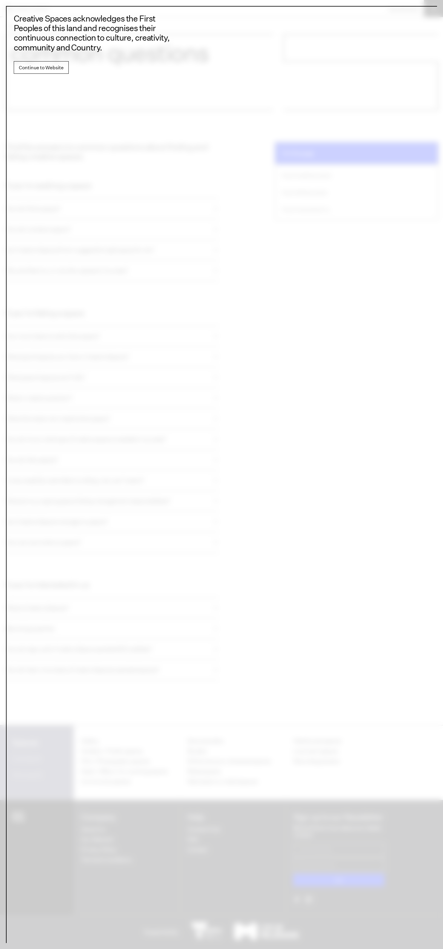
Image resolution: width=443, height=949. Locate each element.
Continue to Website (41, 67)
